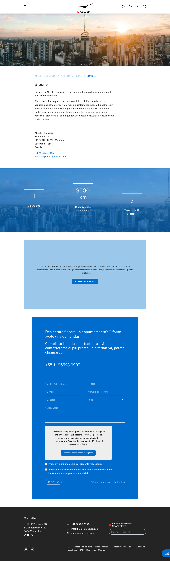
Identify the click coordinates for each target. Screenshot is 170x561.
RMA (81, 550)
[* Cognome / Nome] (63, 384)
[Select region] (144, 8)
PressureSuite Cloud (123, 546)
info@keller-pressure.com (82, 528)
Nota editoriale (102, 546)
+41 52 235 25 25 (78, 524)
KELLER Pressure (46, 75)
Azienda (65, 75)
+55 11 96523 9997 (44, 152)
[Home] (85, 8)
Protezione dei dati (83, 546)
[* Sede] (106, 400)
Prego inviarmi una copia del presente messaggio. (75, 463)
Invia (53, 481)
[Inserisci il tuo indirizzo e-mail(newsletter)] (127, 532)
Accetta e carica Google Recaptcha (78, 453)
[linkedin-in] (32, 549)
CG (69, 546)
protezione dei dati (78, 473)
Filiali (78, 75)
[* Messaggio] (85, 413)
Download (91, 550)
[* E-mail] (63, 392)
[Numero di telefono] (106, 392)
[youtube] (26, 549)
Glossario (140, 546)
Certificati (72, 550)
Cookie (101, 550)
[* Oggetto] (63, 400)
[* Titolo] (106, 384)
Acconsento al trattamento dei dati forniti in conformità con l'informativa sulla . (80, 471)
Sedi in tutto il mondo (80, 533)
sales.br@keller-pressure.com (51, 156)
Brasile (91, 75)
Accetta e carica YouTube (85, 281)
